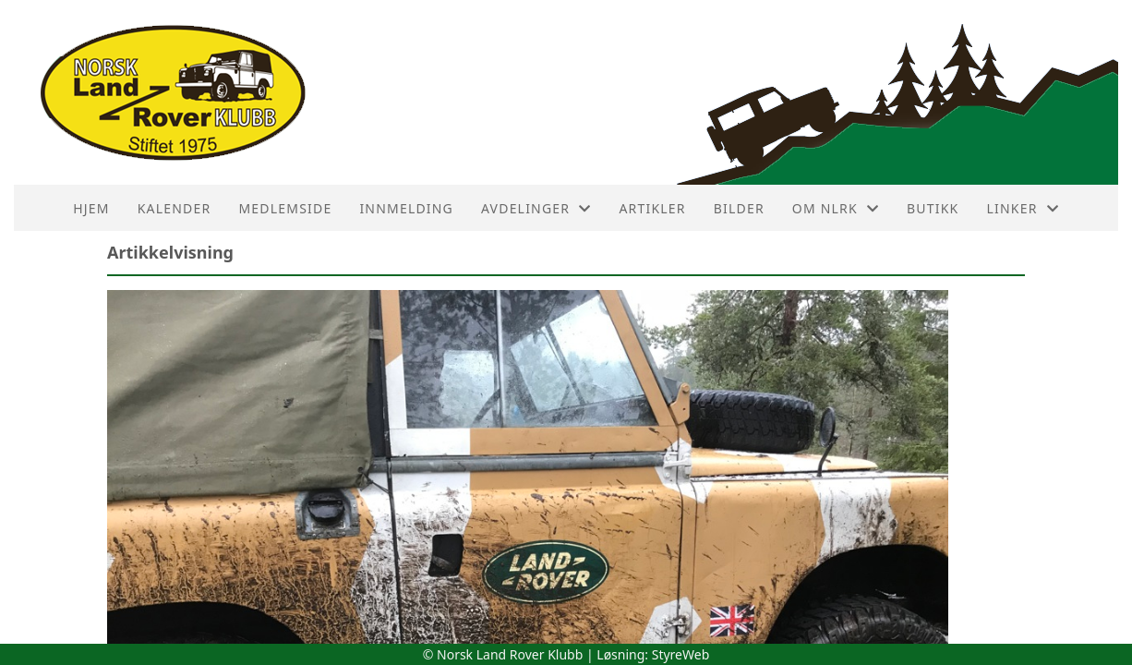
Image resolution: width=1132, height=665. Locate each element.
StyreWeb (681, 654)
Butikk (932, 208)
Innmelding (406, 208)
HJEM (91, 208)
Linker (1022, 208)
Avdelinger (536, 208)
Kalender (174, 208)
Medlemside (284, 208)
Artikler (652, 208)
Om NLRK (835, 208)
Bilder (739, 208)
